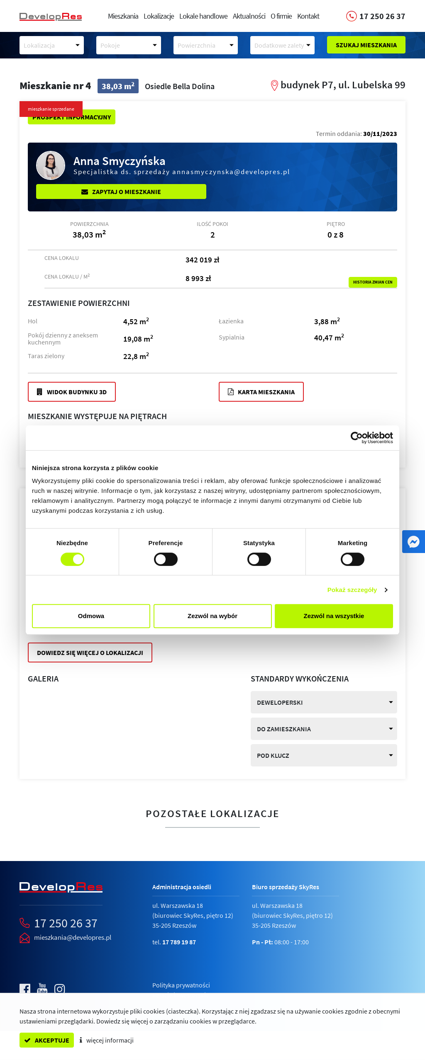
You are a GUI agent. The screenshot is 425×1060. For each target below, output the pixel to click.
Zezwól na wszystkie (334, 615)
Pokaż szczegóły (352, 589)
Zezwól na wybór (212, 615)
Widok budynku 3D (72, 392)
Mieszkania (123, 16)
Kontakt (308, 16)
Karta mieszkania (261, 392)
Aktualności (249, 16)
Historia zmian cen (373, 282)
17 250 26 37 (66, 923)
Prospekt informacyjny (71, 117)
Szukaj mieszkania (366, 45)
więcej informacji (107, 1040)
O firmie (281, 16)
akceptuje (46, 1040)
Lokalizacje (159, 16)
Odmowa (91, 615)
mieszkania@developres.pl (72, 937)
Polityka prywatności (181, 985)
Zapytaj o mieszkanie (121, 191)
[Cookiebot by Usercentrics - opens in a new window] (356, 438)
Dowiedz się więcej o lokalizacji (90, 652)
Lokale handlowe (203, 16)
